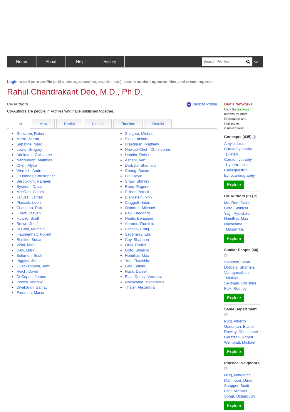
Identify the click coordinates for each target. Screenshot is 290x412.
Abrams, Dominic (139, 223)
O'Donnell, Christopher (35, 176)
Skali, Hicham (136, 139)
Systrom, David (29, 186)
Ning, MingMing (237, 375)
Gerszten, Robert (31, 133)
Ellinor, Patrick (137, 192)
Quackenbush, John (33, 266)
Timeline (128, 124)
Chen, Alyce (26, 165)
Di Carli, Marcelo (30, 229)
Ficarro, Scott (27, 218)
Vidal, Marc (26, 245)
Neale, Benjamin (139, 218)
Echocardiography (239, 175)
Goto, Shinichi (137, 250)
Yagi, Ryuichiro (137, 261)
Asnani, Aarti (135, 160)
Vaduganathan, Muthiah (237, 275)
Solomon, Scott (29, 255)
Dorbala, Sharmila (140, 165)
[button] (256, 62)
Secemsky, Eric (138, 234)
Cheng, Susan (137, 170)
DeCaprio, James (31, 276)
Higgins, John (28, 261)
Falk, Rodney (235, 288)
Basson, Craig (137, 229)
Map (43, 124)
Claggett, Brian (137, 202)
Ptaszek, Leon (28, 202)
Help (80, 61)
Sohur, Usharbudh (239, 396)
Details (158, 124)
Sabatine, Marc (29, 144)
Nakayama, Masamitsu (144, 282)
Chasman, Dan (29, 208)
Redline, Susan (29, 239)
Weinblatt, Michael (239, 342)
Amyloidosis (234, 143)
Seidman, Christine (240, 283)
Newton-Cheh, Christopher (147, 149)
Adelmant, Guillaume (34, 155)
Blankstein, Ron (138, 197)
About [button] (51, 61)
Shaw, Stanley (137, 181)
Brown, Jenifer (28, 223)
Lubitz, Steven (28, 213)
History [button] (109, 61)
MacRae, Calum (30, 192)
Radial (69, 124)
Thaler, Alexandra (140, 287)
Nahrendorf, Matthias (34, 160)
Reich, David (27, 271)
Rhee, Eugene (137, 186)
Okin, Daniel (135, 245)
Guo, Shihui (135, 266)
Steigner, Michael (139, 133)
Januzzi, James (29, 197)
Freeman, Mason (30, 292)
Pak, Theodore (137, 213)
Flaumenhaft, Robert (33, 234)
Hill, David (133, 176)
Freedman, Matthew (142, 144)
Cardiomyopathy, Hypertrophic (238, 162)
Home (21, 61)
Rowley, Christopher (241, 332)
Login (12, 82)
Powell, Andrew (29, 282)
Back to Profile (202, 104)
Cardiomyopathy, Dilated (238, 151)
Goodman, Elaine (239, 326)
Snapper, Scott (236, 385)
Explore (234, 184)
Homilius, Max (137, 255)
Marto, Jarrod (27, 139)
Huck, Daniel (136, 271)
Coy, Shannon (137, 239)
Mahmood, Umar (238, 380)
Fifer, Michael (235, 391)
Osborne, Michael (140, 208)
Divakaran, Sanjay (32, 287)
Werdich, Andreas (31, 170)
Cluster (98, 124)
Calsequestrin (236, 170)
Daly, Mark (25, 250)
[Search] (224, 61)
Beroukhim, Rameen (33, 181)
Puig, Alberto (235, 321)
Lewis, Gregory (29, 149)
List (19, 124)
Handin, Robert (137, 155)
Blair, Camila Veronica (143, 276)
